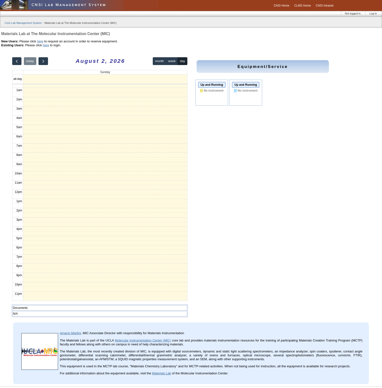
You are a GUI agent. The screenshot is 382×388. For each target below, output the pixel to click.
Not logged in (353, 13)
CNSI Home (281, 5)
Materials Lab (161, 373)
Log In (373, 13)
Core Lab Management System (23, 22)
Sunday (105, 72)
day (182, 61)
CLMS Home (302, 5)
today (30, 61)
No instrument (213, 90)
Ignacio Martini (70, 333)
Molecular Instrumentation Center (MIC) (143, 340)
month (159, 61)
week (171, 61)
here (40, 41)
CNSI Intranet (325, 5)
